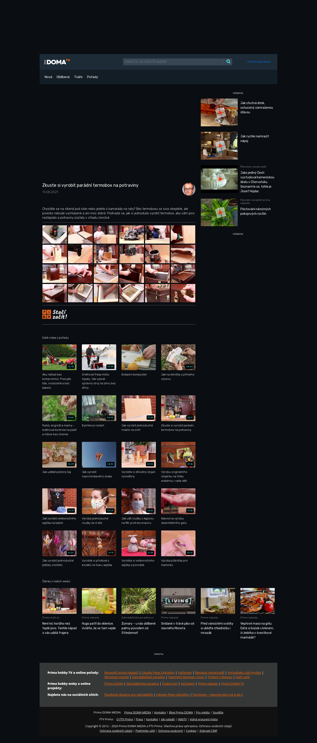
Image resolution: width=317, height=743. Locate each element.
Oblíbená (63, 77)
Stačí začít (243, 677)
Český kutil (169, 683)
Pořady (92, 77)
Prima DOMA (113, 683)
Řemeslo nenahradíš (209, 672)
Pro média (203, 712)
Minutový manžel (116, 677)
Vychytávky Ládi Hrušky (244, 672)
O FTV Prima (124, 719)
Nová (48, 77)
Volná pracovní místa (203, 719)
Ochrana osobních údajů (116, 731)
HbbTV (182, 719)
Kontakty (160, 712)
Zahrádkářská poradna (148, 677)
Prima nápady (208, 683)
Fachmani (185, 672)
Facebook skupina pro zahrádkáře (128, 695)
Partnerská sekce (258, 61)
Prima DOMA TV (232, 683)
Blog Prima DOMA (181, 712)
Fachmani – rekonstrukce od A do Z (218, 695)
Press (139, 719)
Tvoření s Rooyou (220, 677)
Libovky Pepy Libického (158, 672)
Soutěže (218, 712)
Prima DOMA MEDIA (137, 712)
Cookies (191, 731)
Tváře (78, 77)
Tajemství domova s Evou (186, 677)
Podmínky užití (145, 731)
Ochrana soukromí (170, 731)
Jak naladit (168, 719)
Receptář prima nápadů (121, 672)
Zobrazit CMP (208, 731)
